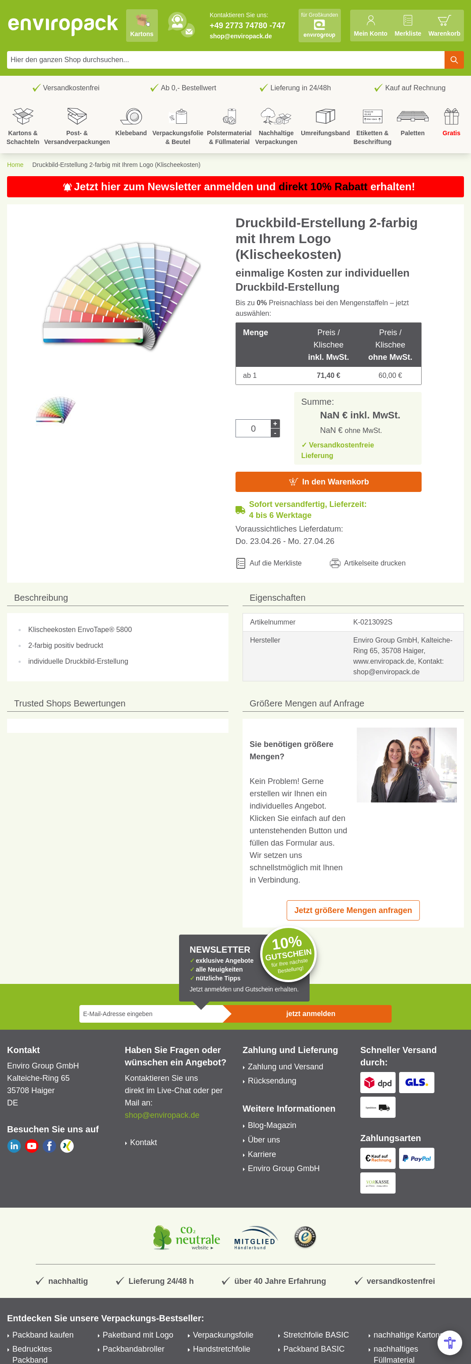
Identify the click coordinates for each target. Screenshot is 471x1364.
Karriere (262, 1154)
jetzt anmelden (310, 1013)
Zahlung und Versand (285, 1066)
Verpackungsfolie (223, 1335)
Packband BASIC (313, 1349)
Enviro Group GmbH (284, 1168)
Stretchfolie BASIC (316, 1335)
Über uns (264, 1139)
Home (15, 164)
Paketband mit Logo (138, 1335)
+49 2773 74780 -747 (247, 25)
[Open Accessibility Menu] (449, 1343)
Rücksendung (272, 1080)
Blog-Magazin (272, 1125)
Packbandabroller (133, 1349)
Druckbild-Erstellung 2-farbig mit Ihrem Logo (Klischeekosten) (116, 164)
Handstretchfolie (221, 1349)
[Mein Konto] (370, 25)
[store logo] (63, 25)
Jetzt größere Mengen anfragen (353, 910)
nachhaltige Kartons (409, 1335)
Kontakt (143, 1142)
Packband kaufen (43, 1335)
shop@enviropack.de (240, 36)
